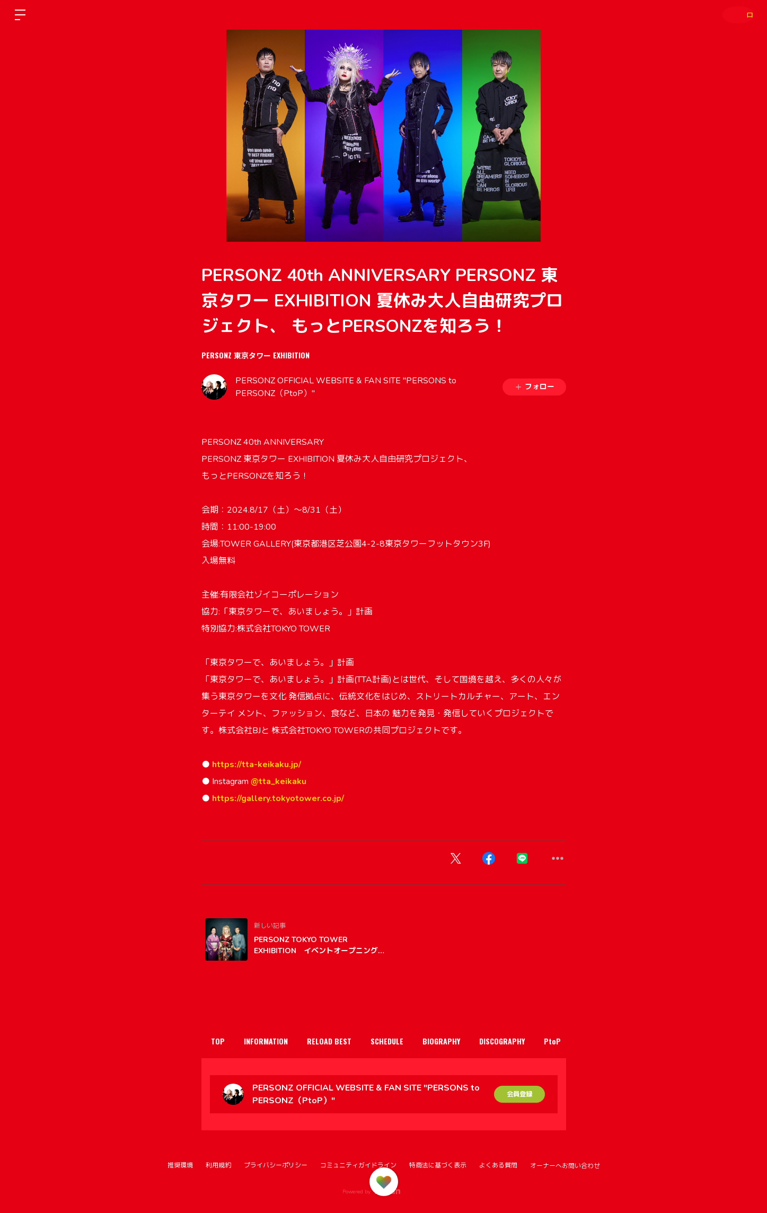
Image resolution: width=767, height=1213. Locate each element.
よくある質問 (498, 1165)
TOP (221, 1041)
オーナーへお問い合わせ (565, 1166)
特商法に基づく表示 (437, 1165)
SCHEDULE (412, 1041)
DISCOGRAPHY (543, 1041)
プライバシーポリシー (275, 1165)
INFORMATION (277, 1041)
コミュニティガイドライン (358, 1165)
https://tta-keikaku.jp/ (256, 764)
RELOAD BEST (347, 1041)
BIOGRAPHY (474, 1041)
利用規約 (218, 1165)
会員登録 (519, 1094)
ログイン (735, 14)
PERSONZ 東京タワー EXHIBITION (255, 355)
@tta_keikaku (279, 781)
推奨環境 (180, 1165)
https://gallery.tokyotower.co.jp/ (278, 798)
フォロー (534, 387)
